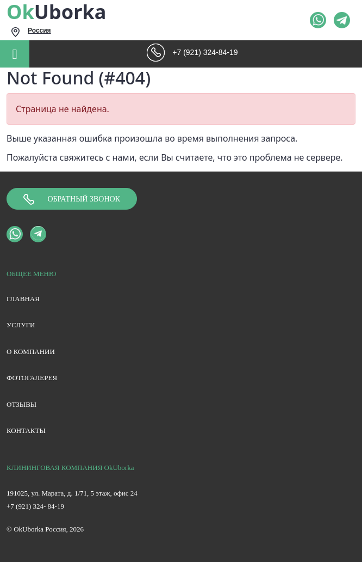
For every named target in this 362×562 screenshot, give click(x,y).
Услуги (21, 325)
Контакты (26, 430)
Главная (23, 299)
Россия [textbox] (39, 30)
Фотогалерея (32, 378)
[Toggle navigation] (14, 54)
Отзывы (21, 404)
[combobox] (98, 31)
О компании (31, 351)
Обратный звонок (71, 199)
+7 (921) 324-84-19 (205, 52)
